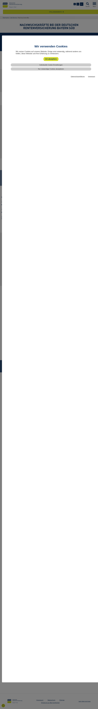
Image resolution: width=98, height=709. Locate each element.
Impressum (91, 76)
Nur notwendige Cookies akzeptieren (51, 69)
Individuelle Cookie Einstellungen (51, 65)
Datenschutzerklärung (78, 76)
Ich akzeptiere (51, 59)
